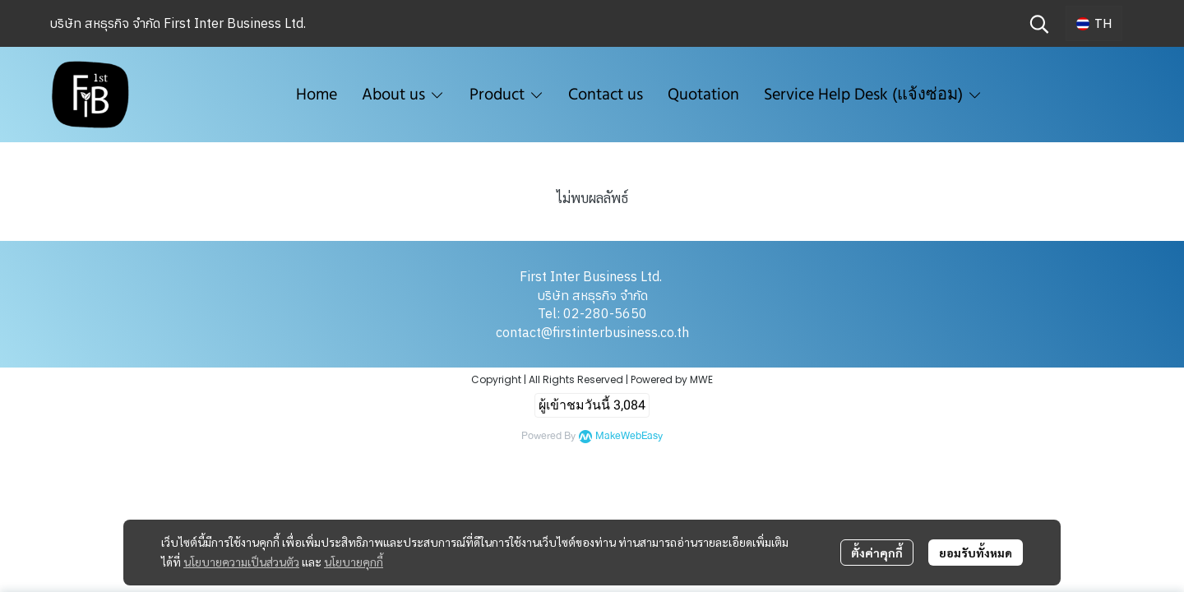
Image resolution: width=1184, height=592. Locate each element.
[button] (1039, 24)
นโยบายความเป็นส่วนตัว (241, 561)
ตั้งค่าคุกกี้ (877, 552)
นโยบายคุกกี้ (353, 561)
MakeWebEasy (629, 436)
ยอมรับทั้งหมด (975, 552)
